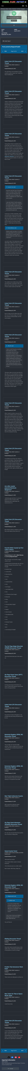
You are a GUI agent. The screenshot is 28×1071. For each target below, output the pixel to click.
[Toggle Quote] (6, 187)
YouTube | (19, 8)
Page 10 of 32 (14, 51)
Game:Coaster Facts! (11, 851)
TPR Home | (3, 8)
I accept (14, 1068)
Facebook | (14, 8)
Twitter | (10, 8)
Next (22, 51)
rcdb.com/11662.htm (9, 156)
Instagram (23, 8)
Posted (10, 68)
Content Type (7, 41)
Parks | (7, 8)
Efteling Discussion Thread (13, 939)
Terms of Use (5, 1061)
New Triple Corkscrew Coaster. (14, 796)
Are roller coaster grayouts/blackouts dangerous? (10, 487)
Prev (5, 51)
